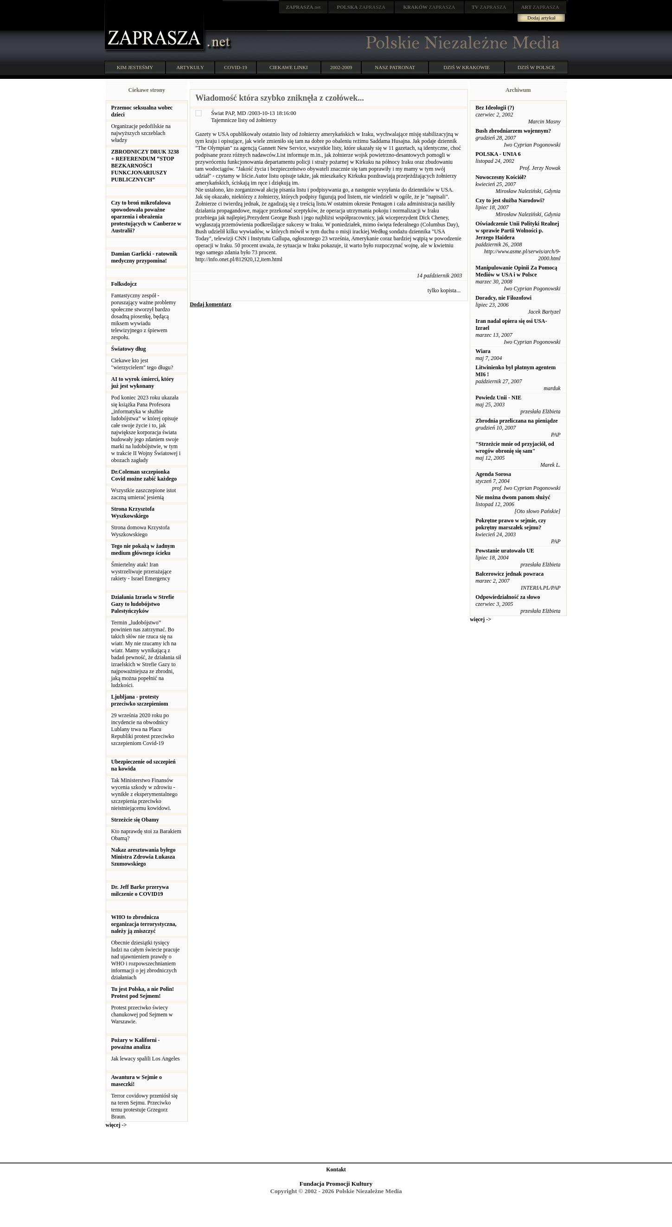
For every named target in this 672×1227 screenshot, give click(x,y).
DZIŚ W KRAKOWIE (466, 67)
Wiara (482, 351)
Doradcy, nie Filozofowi (503, 298)
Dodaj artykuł (541, 17)
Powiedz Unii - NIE (498, 397)
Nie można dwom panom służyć (512, 497)
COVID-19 (235, 67)
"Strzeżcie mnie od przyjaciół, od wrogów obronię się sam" (514, 447)
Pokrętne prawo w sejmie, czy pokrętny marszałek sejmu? (510, 524)
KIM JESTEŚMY (135, 67)
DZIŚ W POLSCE (536, 67)
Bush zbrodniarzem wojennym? (513, 131)
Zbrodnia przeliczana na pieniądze (516, 421)
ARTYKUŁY (190, 67)
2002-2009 (341, 67)
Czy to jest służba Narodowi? (509, 200)
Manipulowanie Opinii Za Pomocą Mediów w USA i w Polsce (516, 271)
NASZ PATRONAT (395, 67)
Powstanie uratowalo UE (504, 550)
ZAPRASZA (361, 7)
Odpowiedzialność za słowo (507, 597)
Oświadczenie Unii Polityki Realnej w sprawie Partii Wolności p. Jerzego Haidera (517, 230)
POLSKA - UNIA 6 (498, 154)
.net (303, 7)
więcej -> (116, 1125)
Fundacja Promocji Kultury (336, 1183)
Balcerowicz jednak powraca (509, 574)
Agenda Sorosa (493, 474)
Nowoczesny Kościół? (500, 177)
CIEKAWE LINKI (288, 67)
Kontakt (336, 1169)
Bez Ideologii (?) (494, 107)
